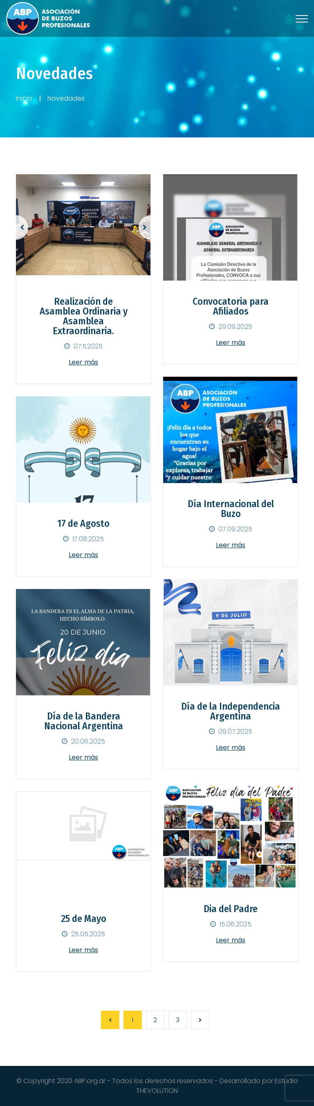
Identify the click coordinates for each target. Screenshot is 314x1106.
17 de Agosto (83, 523)
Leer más (83, 362)
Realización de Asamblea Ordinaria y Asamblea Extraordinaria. (84, 316)
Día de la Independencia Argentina (230, 711)
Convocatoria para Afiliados (231, 306)
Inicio (24, 98)
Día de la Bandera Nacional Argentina (83, 721)
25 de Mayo (83, 918)
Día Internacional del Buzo (231, 508)
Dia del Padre (231, 909)
